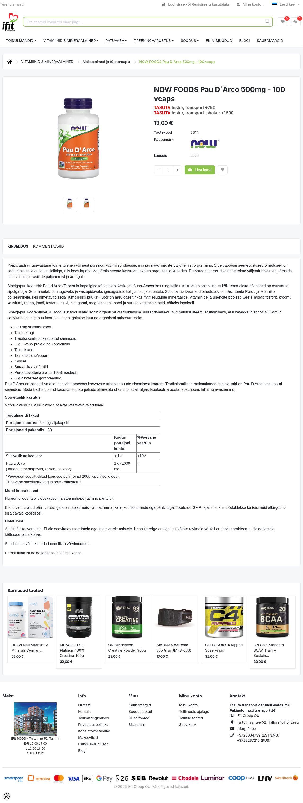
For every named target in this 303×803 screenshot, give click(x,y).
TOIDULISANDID (19, 40)
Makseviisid (88, 737)
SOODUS (188, 40)
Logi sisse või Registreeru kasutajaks (196, 4)
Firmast (84, 705)
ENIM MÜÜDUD (219, 40)
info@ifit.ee (246, 728)
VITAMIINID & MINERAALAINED (69, 40)
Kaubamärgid (270, 40)
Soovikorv (187, 724)
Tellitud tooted (191, 718)
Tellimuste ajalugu (194, 711)
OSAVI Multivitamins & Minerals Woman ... (30, 648)
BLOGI (244, 40)
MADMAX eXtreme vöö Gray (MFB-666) (174, 648)
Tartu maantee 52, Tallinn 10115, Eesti (268, 722)
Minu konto (249, 4)
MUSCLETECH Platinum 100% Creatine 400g (72, 650)
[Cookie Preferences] (6, 796)
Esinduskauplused (93, 744)
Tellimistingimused (93, 718)
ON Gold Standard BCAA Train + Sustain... (269, 650)
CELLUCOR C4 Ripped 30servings (224, 648)
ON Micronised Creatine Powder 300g (127, 648)
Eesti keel (284, 4)
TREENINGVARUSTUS (152, 40)
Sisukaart (136, 724)
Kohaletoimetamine (94, 731)
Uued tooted (139, 718)
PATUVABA (115, 40)
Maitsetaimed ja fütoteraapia (107, 61)
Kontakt (84, 711)
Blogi (82, 750)
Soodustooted (140, 711)
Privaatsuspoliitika (93, 724)
